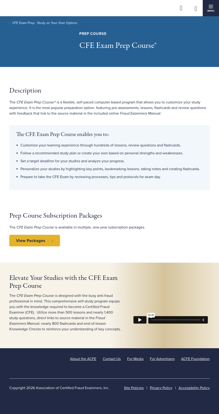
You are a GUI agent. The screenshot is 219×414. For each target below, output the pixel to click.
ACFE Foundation (195, 359)
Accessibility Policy (194, 388)
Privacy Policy (161, 388)
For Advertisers (162, 359)
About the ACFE (83, 359)
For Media (135, 359)
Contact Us (112, 359)
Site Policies (134, 388)
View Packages (30, 240)
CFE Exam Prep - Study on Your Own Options (44, 23)
